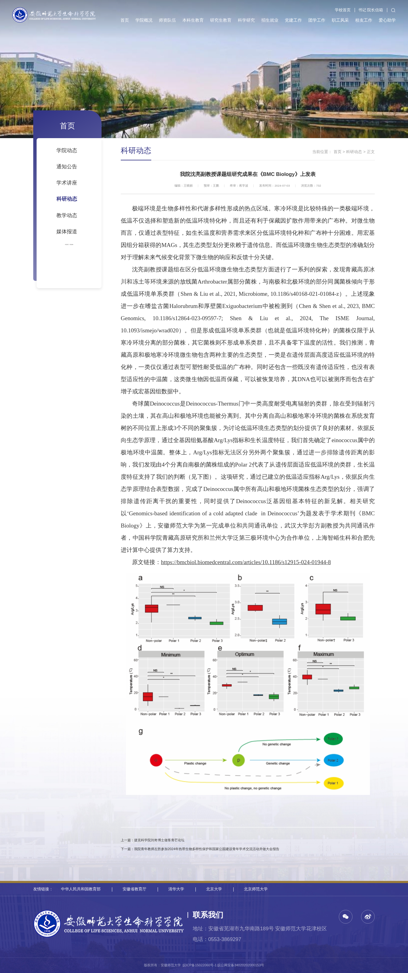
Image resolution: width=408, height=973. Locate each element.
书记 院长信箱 (370, 10)
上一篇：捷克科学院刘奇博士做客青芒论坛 (152, 840)
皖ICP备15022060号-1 (200, 965)
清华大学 (176, 889)
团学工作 (316, 20)
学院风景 (62, 244)
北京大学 (214, 889)
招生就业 (269, 20)
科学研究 (246, 20)
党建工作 (293, 20)
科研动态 (66, 199)
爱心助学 (387, 20)
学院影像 (76, 244)
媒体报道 (66, 231)
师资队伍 (167, 20)
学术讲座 (66, 183)
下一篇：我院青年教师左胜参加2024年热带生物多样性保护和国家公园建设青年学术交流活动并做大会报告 (200, 849)
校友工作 (363, 20)
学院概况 (143, 20)
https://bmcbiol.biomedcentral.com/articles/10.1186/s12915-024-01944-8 (246, 562)
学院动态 (66, 150)
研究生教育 (220, 20)
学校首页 (343, 10)
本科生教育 (193, 20)
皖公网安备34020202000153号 (240, 965)
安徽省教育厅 (134, 889)
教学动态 (66, 215)
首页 (124, 20)
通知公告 (66, 167)
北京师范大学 (256, 889)
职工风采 (340, 20)
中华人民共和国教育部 (81, 889)
